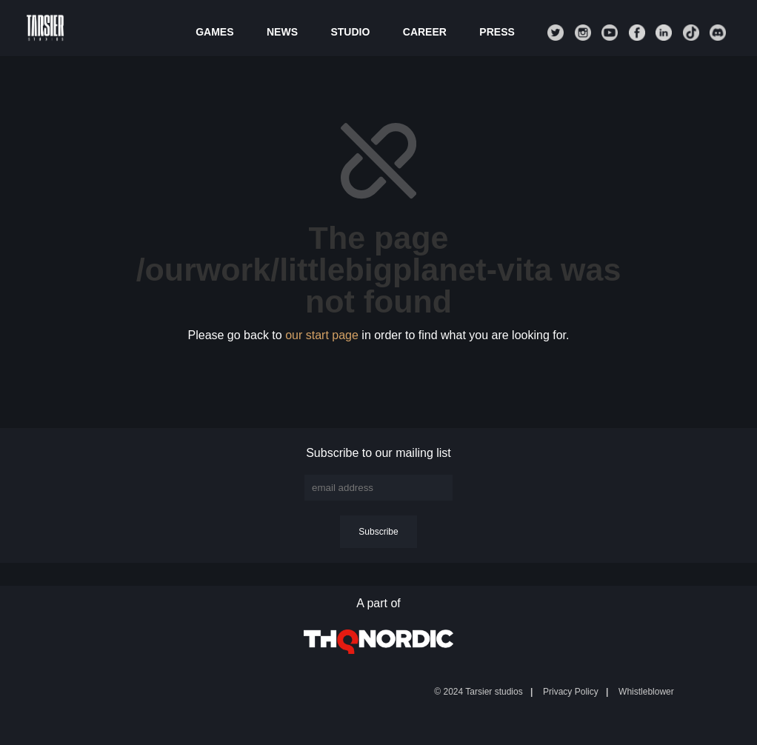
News (282, 32)
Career (425, 32)
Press (496, 32)
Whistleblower (646, 691)
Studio (350, 32)
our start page (322, 335)
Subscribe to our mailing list (378, 453)
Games (214, 32)
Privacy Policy (570, 691)
